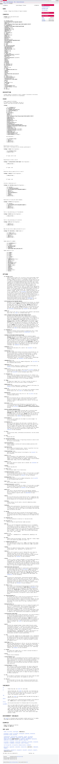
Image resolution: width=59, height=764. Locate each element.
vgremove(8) (6, 739)
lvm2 (7, 3)
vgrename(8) (11, 739)
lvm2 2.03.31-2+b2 (20, 756)
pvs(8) (10, 734)
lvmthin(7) (19, 415)
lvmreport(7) (9, 574)
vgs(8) (16, 739)
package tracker (45, 8)
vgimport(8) (29, 737)
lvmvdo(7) (9, 366)
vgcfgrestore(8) (14, 736)
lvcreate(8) (6, 741)
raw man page (44, 10)
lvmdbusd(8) (35, 746)
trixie (43, 17)
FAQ (15, 2)
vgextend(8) (24, 737)
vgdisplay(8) (12, 737)
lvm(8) (16, 312)
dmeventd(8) (28, 492)
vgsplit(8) (25, 739)
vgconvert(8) (6, 737)
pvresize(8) (6, 734)
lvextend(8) (29, 741)
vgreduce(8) (34, 738)
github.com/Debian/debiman (13, 762)
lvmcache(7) (17, 344)
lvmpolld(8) (11, 746)
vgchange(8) (20, 736)
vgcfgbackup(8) (27, 331)
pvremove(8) (32, 733)
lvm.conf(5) (23, 291)
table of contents (45, 12)
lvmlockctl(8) (24, 746)
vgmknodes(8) (28, 738)
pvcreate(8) (15, 733)
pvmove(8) (27, 733)
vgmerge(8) (22, 738)
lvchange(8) (11, 741)
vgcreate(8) (30, 736)
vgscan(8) (21, 739)
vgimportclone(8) (7, 738)
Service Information (20, 2)
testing (43, 19)
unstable (5, 3)
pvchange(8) (6, 733)
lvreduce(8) (35, 741)
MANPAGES (5, 0)
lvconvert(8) (17, 741)
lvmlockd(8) (30, 298)
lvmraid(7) (25, 308)
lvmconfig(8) (15, 731)
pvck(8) (11, 733)
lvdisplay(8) (24, 741)
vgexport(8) (18, 737)
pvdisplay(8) (21, 733)
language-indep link (46, 6)
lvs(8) (20, 621)
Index (4, 2)
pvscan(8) (15, 734)
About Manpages (9, 2)
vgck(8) (25, 736)
